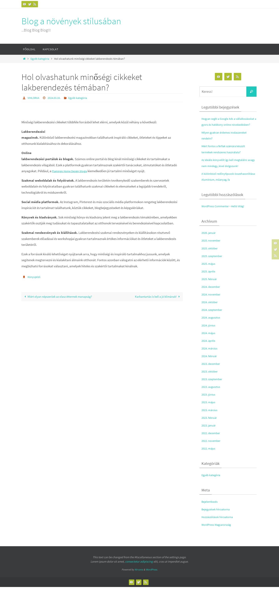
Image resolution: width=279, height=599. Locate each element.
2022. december (212, 445)
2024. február (210, 368)
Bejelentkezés (210, 513)
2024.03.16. (56, 98)
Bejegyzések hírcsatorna (218, 521)
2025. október (210, 260)
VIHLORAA (34, 98)
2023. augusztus (212, 399)
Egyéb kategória (39, 58)
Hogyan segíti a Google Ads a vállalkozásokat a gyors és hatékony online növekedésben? (226, 124)
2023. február (210, 429)
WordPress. (152, 581)
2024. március (210, 360)
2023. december (212, 375)
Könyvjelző (35, 277)
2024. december (212, 298)
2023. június (209, 406)
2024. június (209, 337)
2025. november (212, 252)
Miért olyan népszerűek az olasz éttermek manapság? (53, 299)
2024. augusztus (212, 329)
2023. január (209, 437)
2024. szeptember (213, 322)
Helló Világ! (243, 218)
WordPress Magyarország (219, 537)
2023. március (210, 422)
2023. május (209, 414)
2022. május (209, 460)
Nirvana (139, 581)
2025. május (209, 275)
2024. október (210, 314)
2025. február (210, 291)
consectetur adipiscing (139, 573)
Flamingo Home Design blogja (72, 171)
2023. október (210, 383)
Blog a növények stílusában (71, 21)
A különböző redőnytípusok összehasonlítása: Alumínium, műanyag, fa (221, 185)
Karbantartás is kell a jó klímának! (155, 296)
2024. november (212, 306)
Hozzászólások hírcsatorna (219, 529)
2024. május (209, 345)
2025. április (209, 283)
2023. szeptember (213, 391)
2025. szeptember (213, 268)
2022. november (212, 452)
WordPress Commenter (217, 218)
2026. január (209, 245)
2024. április (209, 352)
